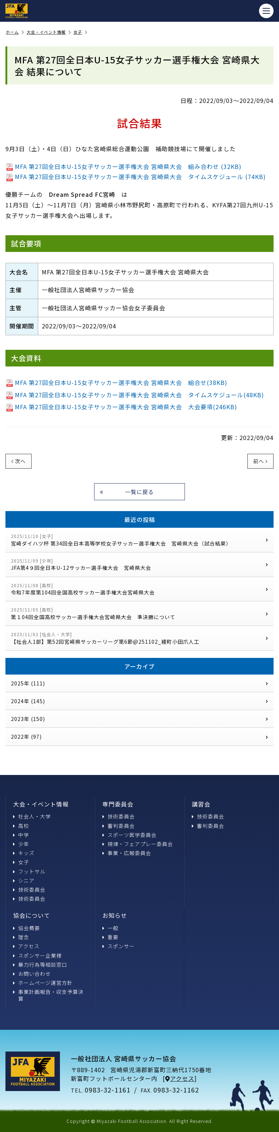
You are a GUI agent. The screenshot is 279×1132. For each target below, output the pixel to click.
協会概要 (26, 928)
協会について (31, 915)
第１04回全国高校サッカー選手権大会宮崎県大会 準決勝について (139, 613)
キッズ (24, 853)
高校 (21, 825)
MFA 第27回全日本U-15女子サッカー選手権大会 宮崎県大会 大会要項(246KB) (121, 406)
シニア (24, 880)
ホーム (15, 32)
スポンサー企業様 (37, 955)
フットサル (29, 871)
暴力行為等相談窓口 (40, 964)
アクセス (26, 946)
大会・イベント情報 (49, 32)
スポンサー (118, 946)
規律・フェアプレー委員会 (137, 844)
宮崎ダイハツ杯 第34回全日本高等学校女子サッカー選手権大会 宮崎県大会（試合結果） (139, 540)
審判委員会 (118, 825)
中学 (21, 835)
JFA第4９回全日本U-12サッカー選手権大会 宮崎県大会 (139, 564)
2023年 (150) (139, 718)
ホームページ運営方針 (43, 982)
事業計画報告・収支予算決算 (48, 995)
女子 (80, 32)
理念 (21, 937)
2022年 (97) (139, 736)
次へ (18, 461)
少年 (21, 844)
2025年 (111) (139, 683)
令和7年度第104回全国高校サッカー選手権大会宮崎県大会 (139, 589)
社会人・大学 (32, 816)
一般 (110, 928)
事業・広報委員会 (126, 853)
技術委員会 (29, 889)
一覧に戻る (127, 491)
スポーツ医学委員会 (129, 835)
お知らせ (114, 915)
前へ (260, 461)
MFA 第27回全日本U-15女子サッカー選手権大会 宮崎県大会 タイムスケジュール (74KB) (135, 176)
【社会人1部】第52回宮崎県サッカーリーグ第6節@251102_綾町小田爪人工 (139, 638)
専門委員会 (117, 804)
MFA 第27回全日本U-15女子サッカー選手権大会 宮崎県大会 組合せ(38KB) (116, 382)
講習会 (201, 804)
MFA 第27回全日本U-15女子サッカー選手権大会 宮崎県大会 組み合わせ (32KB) (123, 166)
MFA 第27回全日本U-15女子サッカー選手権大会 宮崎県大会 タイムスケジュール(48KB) (134, 394)
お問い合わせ (32, 973)
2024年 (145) (139, 701)
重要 (110, 937)
